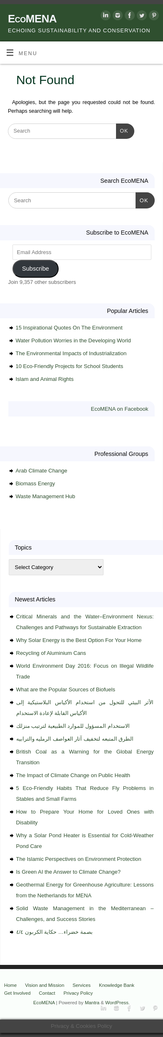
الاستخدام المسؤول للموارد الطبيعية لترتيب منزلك (73, 726)
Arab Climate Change (41, 471)
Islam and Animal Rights (45, 379)
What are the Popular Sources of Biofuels (65, 689)
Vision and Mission (44, 985)
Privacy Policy (78, 993)
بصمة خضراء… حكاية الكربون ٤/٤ (54, 932)
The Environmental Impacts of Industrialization (71, 353)
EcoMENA (32, 18)
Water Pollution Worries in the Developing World (73, 340)
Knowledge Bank (116, 985)
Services (81, 985)
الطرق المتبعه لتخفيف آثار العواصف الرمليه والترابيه (75, 739)
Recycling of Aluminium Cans (51, 653)
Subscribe (35, 268)
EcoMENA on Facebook (119, 409)
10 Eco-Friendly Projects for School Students (69, 366)
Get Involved (17, 993)
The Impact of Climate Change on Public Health (73, 775)
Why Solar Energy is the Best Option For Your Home (79, 640)
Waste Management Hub (45, 496)
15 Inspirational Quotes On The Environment (69, 328)
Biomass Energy (35, 483)
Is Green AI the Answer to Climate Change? (68, 872)
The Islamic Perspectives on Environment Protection (78, 859)
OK (122, 130)
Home (10, 985)
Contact (47, 993)
